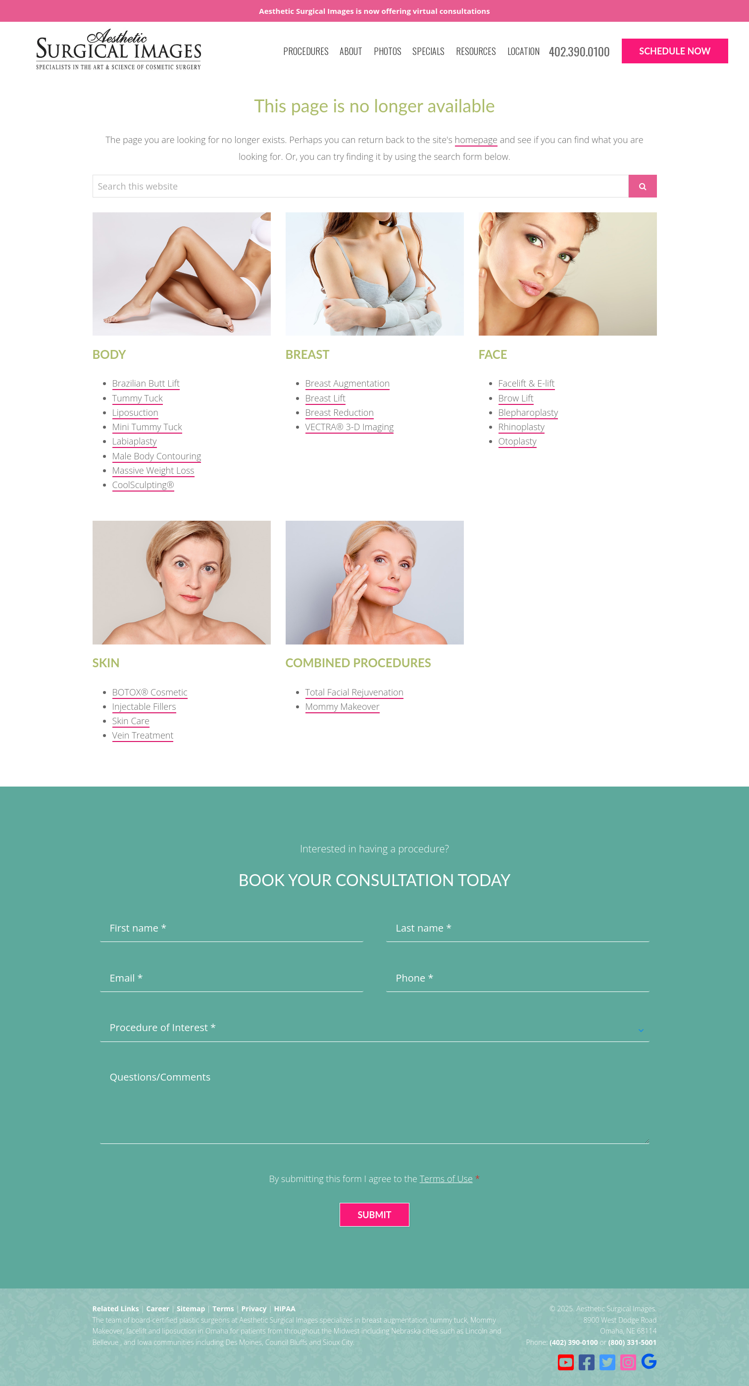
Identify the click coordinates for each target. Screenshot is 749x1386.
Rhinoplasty (522, 427)
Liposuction (135, 412)
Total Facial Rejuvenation (354, 692)
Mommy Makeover (342, 706)
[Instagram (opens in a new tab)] (628, 1362)
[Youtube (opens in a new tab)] (566, 1362)
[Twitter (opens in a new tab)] (607, 1362)
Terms (223, 1308)
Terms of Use (446, 1179)
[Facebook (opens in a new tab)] (587, 1362)
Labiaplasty (134, 441)
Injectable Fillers (144, 706)
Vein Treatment (143, 735)
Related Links (116, 1308)
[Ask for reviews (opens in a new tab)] (649, 1362)
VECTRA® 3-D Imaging (349, 427)
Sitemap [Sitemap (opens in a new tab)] (191, 1308)
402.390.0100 (579, 51)
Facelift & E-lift (527, 383)
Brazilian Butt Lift (146, 383)
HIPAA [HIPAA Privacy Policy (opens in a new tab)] (284, 1308)
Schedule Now (674, 51)
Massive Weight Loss (153, 470)
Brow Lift (516, 398)
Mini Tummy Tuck (147, 427)
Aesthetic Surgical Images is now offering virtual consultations (374, 11)
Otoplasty (518, 441)
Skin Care (131, 721)
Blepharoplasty (528, 412)
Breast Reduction (339, 412)
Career (157, 1308)
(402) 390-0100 (573, 1342)
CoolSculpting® (143, 485)
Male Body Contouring (156, 456)
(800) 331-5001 (632, 1342)
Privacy (254, 1308)
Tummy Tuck (137, 398)
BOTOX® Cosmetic (150, 692)
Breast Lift (325, 398)
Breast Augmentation (347, 383)
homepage (476, 140)
